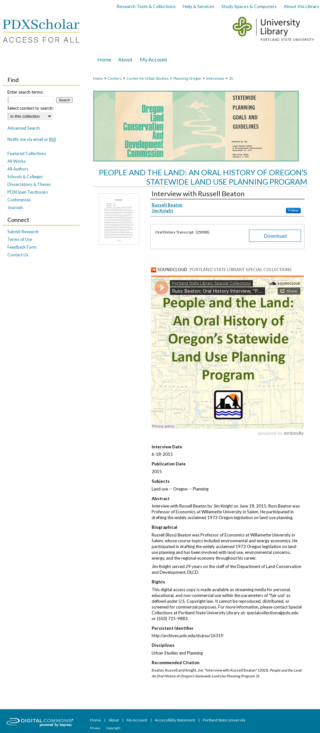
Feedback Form (22, 247)
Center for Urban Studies (148, 78)
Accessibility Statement (175, 720)
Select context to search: (30, 108)
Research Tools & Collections (146, 6)
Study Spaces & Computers (249, 6)
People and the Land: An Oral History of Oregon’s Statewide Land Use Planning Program (203, 177)
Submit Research (23, 231)
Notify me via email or (31, 139)
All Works (16, 161)
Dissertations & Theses (29, 184)
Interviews (215, 78)
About (114, 720)
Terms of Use (19, 239)
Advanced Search (23, 128)
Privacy (95, 728)
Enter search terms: (25, 92)
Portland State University (224, 720)
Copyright (113, 728)
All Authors (17, 168)
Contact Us (17, 254)
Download (275, 236)
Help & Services (198, 6)
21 (231, 78)
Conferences (19, 199)
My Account (137, 720)
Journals (15, 207)
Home (98, 78)
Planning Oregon (187, 78)
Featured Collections (26, 153)
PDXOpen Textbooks (27, 192)
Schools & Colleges (25, 176)
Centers (115, 78)
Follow (293, 210)
